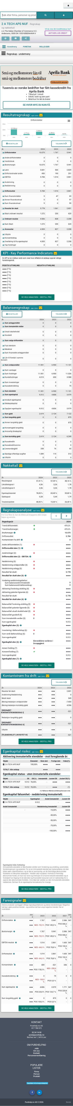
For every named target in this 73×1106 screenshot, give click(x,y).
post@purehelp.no (36, 1035)
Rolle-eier (44, 47)
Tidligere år (61, 143)
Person (37, 1074)
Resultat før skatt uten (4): (14, 599)
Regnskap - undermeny (18, 54)
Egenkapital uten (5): (12, 625)
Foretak (27, 47)
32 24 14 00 (36, 1032)
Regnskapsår (7, 521)
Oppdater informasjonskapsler (37, 1083)
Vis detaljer (12, 143)
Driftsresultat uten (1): (12, 548)
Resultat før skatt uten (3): (14, 575)
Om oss (36, 1051)
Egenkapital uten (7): (12, 659)
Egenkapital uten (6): (12, 642)
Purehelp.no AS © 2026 (34, 1102)
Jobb (36, 1048)
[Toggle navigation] (4, 53)
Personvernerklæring (36, 1056)
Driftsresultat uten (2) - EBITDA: (16, 556)
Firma (36, 1071)
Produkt (36, 1076)
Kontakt (36, 1053)
